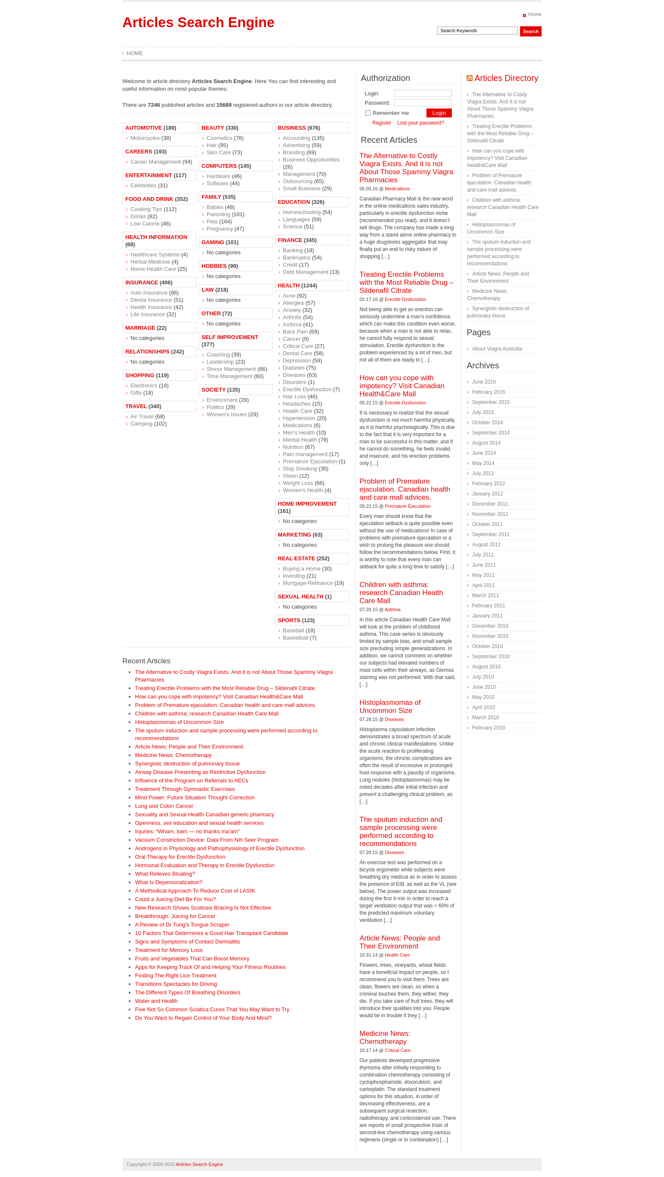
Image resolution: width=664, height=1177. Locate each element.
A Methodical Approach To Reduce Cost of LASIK (195, 891)
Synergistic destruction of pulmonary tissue (187, 763)
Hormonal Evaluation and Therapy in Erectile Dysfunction (204, 865)
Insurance (141, 282)
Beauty (213, 128)
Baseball (293, 630)
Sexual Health (301, 596)
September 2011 (491, 534)
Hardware (218, 176)
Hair (212, 145)
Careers (138, 151)
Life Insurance (147, 314)
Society (214, 390)
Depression (297, 360)
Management (299, 174)
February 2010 (488, 728)
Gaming (213, 242)
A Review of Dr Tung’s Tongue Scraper (182, 924)
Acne (289, 295)
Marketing (294, 534)
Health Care (297, 411)
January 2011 (487, 616)
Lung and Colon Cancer (164, 806)
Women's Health (303, 490)
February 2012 (488, 484)
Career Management (155, 162)
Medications (297, 425)
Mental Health (300, 440)
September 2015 (491, 402)
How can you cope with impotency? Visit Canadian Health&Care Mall (219, 696)
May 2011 (483, 575)
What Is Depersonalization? (168, 882)
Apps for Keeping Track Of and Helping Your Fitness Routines (210, 967)
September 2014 (491, 433)
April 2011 (483, 585)
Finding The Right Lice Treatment (175, 975)
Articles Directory (506, 78)
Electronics (144, 385)
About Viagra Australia (497, 349)
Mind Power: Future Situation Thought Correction (195, 797)
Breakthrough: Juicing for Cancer (175, 916)
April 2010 (483, 707)
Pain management (305, 454)
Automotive (143, 128)
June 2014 (484, 453)
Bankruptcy (296, 257)
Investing (294, 576)
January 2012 (487, 494)
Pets (212, 221)
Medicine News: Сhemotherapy (173, 755)
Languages (296, 219)
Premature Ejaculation (310, 461)
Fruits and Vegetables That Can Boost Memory (192, 958)
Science (292, 226)
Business (292, 128)
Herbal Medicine (150, 262)
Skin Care (219, 152)
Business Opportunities (311, 159)
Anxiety (292, 310)
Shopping (140, 375)
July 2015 (483, 412)
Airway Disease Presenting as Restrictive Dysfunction (200, 772)
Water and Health (156, 1001)
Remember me (387, 113)
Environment (222, 400)
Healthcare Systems (155, 254)
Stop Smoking (300, 468)
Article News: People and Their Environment (189, 746)
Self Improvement (230, 337)
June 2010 (484, 687)
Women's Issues (227, 414)
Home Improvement (307, 504)
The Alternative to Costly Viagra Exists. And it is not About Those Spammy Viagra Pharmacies (406, 168)
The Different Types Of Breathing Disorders (188, 992)
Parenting (218, 214)
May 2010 (483, 697)
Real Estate (296, 558)
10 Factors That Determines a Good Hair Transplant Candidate (211, 933)
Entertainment (148, 175)
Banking (293, 250)
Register (381, 123)
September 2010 (491, 656)
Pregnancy (220, 228)
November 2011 (490, 514)
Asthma (292, 324)
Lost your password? (420, 123)
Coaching (218, 354)
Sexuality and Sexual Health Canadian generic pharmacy (204, 814)
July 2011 (483, 555)
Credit (290, 265)
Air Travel (142, 416)
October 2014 (487, 423)
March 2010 (485, 718)
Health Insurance (151, 307)
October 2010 (487, 646)
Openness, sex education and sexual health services (199, 823)
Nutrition (293, 447)
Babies (215, 207)
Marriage (140, 328)
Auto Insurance (148, 292)
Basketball (295, 637)
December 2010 (490, 626)
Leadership (220, 362)
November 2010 (490, 636)
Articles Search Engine (198, 22)
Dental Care (297, 353)
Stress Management (231, 369)
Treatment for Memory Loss (168, 950)
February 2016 (488, 392)
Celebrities (143, 185)
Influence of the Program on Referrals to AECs (191, 780)
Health (289, 285)
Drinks (138, 216)
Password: (377, 103)
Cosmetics (219, 138)
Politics (215, 407)
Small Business (302, 188)
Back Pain (295, 331)
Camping (141, 423)
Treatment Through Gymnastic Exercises (185, 789)
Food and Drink (149, 199)
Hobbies (214, 266)
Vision (290, 476)
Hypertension (299, 418)
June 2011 (484, 565)
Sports (289, 620)
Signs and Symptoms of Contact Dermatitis (187, 941)
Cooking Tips (146, 209)
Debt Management (305, 272)
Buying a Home (302, 568)
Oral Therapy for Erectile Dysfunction (180, 857)
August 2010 (486, 667)
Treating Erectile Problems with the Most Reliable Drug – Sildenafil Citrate (225, 688)
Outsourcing (298, 181)
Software (217, 183)
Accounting (296, 138)
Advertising (296, 145)
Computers (219, 166)
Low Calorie (145, 223)
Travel (136, 406)
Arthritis (292, 317)
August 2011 (486, 545)
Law (208, 290)
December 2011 (490, 504)
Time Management (229, 376)
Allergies (293, 303)
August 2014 (486, 443)
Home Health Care (153, 269)
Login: (372, 93)
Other (211, 313)
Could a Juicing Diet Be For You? (175, 899)
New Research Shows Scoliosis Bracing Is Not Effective (203, 907)
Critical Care (298, 346)
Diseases (294, 375)
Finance (290, 240)
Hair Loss (294, 396)
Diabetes (293, 368)
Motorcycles (145, 138)
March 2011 (485, 595)
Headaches (297, 404)
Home (535, 14)
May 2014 (483, 463)
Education (294, 202)
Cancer (292, 339)
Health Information (156, 237)
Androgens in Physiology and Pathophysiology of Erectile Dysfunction (219, 848)
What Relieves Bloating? (165, 874)
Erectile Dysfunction (307, 389)
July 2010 (483, 677)
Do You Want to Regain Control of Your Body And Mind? (203, 1018)
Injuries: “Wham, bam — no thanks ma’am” (187, 831)
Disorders (295, 382)
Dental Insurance (151, 300)
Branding (294, 152)
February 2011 (488, 606)
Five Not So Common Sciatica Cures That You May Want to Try (212, 1009)
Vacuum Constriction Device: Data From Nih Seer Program (207, 840)
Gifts (136, 393)
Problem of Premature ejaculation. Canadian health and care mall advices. (225, 705)
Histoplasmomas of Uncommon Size (179, 722)
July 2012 (483, 473)
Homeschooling (302, 212)
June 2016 (484, 382)
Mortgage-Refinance (308, 583)
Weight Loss (298, 483)
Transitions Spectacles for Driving (176, 984)
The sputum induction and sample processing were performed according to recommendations (401, 831)
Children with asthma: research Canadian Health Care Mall (207, 713)
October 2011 (487, 524)
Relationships (147, 351)
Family (211, 197)
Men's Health (299, 432)
